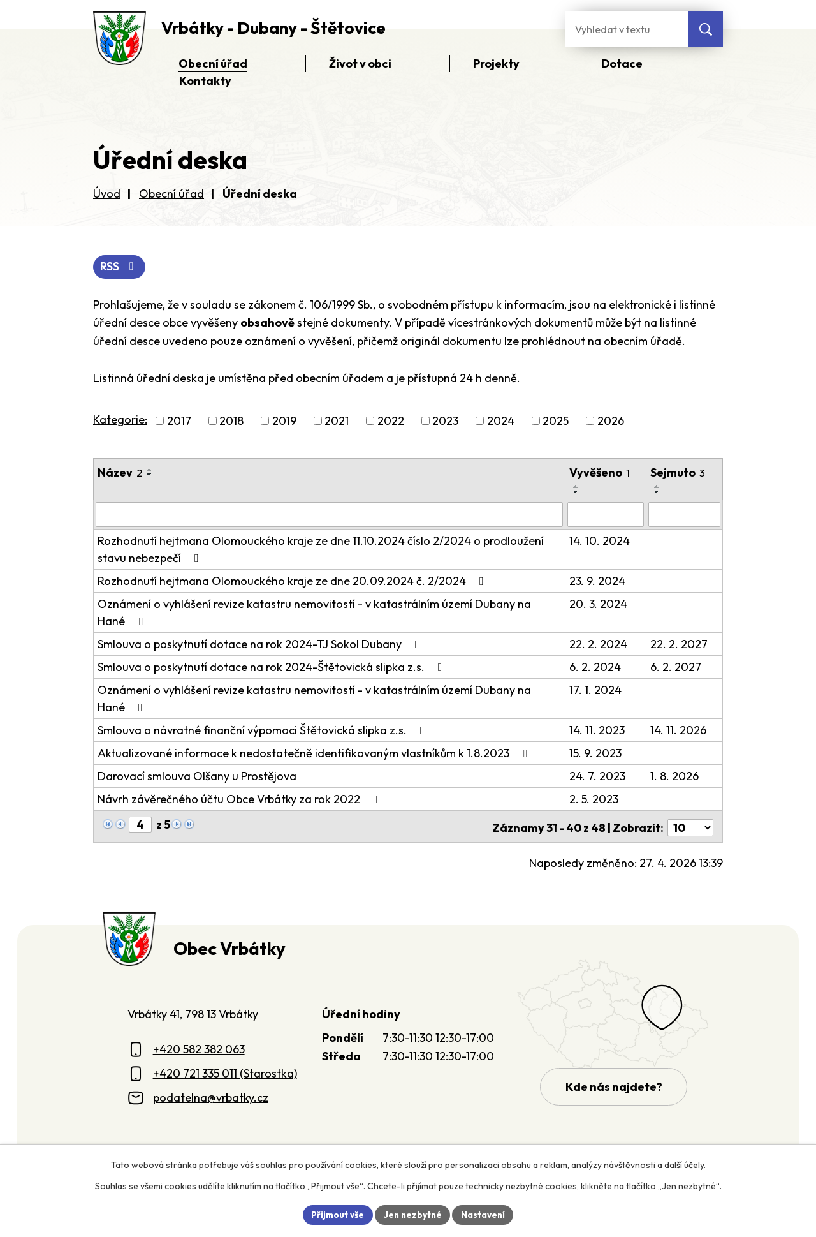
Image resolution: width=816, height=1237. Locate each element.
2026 (610, 421)
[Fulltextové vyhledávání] (626, 29)
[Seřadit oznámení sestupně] (150, 475)
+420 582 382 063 (199, 1046)
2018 (231, 421)
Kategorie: (120, 420)
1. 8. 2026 (675, 776)
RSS (120, 267)
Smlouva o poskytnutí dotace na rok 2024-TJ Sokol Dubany (261, 644)
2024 (500, 421)
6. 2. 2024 (595, 667)
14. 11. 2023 (597, 730)
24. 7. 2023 (597, 776)
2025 (556, 421)
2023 (445, 421)
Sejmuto (678, 473)
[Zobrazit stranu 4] (140, 825)
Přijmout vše (336, 1214)
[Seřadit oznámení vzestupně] (150, 470)
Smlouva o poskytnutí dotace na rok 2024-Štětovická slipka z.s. (273, 667)
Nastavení (484, 1214)
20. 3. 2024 (598, 603)
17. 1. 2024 (595, 690)
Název (120, 473)
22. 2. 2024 (598, 644)
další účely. (685, 1164)
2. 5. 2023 (593, 799)
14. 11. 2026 (679, 730)
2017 (179, 421)
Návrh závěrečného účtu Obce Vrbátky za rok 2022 (240, 799)
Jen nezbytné (412, 1214)
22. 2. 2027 (679, 644)
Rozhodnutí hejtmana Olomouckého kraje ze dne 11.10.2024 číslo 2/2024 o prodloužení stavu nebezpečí (321, 549)
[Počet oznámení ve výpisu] (690, 825)
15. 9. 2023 (595, 753)
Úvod (106, 193)
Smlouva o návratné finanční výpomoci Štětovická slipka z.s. (264, 730)
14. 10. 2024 (599, 540)
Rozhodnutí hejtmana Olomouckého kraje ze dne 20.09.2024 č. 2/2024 (293, 581)
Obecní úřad (171, 193)
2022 (390, 421)
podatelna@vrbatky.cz (210, 1095)
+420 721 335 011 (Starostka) (225, 1070)
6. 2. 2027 (676, 667)
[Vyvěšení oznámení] (605, 515)
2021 (336, 421)
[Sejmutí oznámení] (684, 515)
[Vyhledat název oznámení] (329, 515)
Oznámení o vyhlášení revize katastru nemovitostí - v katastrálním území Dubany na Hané (329, 611)
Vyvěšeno (599, 473)
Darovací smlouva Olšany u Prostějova (197, 776)
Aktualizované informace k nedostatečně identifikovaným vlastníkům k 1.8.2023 (315, 753)
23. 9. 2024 (597, 581)
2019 (284, 421)
